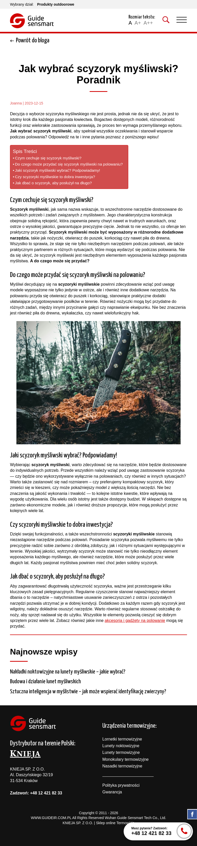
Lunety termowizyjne (121, 752)
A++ (148, 23)
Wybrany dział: (22, 4)
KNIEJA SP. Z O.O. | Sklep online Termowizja (98, 823)
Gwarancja (112, 792)
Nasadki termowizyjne (122, 766)
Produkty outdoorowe (55, 4)
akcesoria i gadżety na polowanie (135, 620)
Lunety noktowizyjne (120, 746)
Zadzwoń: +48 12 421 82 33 (36, 793)
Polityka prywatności (121, 785)
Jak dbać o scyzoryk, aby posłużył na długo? (53, 183)
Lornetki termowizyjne (122, 739)
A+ (137, 23)
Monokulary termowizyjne (125, 759)
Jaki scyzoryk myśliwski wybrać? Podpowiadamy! (57, 170)
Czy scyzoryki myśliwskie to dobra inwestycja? (55, 177)
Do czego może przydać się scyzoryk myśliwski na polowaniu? (69, 164)
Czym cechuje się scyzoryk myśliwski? (48, 158)
